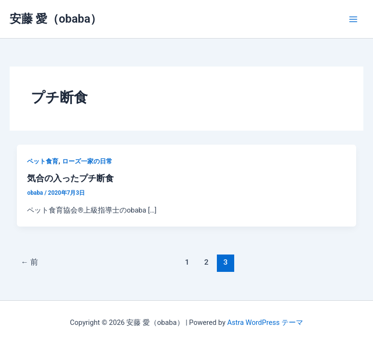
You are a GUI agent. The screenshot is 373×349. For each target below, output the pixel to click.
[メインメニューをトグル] (353, 19)
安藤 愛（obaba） (56, 19)
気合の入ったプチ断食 (70, 178)
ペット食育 (42, 161)
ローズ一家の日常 (87, 161)
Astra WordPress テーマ (265, 322)
